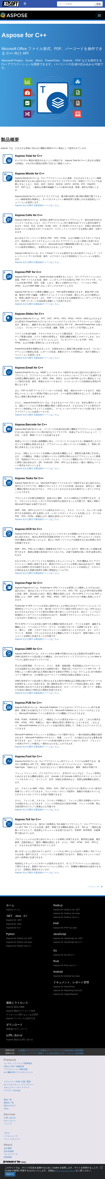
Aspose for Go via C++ (64, 955)
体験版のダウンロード (16, 1029)
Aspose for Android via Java (66, 976)
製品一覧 (8, 1100)
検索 (98, 4)
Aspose (13, 15)
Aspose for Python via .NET (19, 938)
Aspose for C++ (13, 927)
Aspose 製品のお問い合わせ (19, 1039)
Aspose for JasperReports (65, 994)
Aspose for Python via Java (19, 942)
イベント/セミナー (12, 1139)
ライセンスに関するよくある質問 (22, 1014)
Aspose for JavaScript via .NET (68, 938)
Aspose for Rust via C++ (65, 965)
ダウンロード (10, 1121)
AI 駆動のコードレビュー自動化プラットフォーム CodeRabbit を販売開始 (51, 1050)
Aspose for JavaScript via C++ (67, 942)
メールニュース (11, 1136)
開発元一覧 (9, 1103)
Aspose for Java (13, 924)
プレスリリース (11, 1154)
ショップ (8, 1124)
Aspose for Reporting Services (67, 990)
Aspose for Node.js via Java (66, 913)
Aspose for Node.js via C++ (66, 917)
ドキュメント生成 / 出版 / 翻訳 (17, 1081)
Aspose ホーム (13, 909)
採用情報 (8, 1157)
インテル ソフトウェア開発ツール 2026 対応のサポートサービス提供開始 (51, 1053)
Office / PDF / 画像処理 (14, 1066)
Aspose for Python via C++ (19, 946)
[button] (24, 3)
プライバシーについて (65, 1174)
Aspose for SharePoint (64, 986)
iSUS (6, 1108)
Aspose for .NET (14, 920)
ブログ (7, 1133)
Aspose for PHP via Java (65, 927)
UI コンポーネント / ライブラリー (19, 1084)
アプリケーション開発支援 (16, 1069)
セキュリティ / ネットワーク (16, 1087)
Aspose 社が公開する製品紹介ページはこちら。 (38, 205)
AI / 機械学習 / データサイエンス (18, 1072)
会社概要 (8, 1148)
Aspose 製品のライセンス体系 (20, 1011)
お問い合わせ (10, 1118)
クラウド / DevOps (12, 1090)
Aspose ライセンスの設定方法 (20, 1018)
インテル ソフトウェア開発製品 (18, 1063)
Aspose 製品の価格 (15, 1007)
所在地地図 (9, 1151)
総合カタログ (10, 1105)
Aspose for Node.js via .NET (66, 909)
